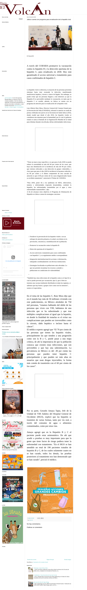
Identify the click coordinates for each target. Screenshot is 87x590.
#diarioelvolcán (18, 105)
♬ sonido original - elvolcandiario (16, 107)
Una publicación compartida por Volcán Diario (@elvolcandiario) (16, 275)
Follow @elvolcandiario (7, 234)
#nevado (6, 107)
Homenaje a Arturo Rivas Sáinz (41, 568)
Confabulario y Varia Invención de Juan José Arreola (45, 575)
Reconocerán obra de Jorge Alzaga (41, 582)
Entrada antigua (67, 559)
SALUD (31, 520)
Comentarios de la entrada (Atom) (40, 562)
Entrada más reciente (31, 559)
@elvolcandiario (8, 97)
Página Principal (50, 559)
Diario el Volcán (8, 212)
